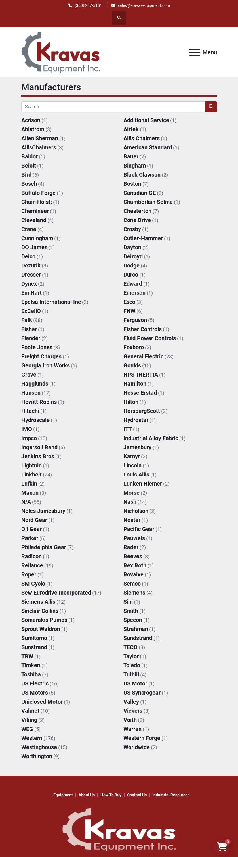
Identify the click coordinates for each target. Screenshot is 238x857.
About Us (87, 795)
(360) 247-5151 (88, 5)
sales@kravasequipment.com (144, 5)
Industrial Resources (170, 795)
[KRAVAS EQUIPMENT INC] (119, 829)
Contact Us (137, 795)
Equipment (63, 795)
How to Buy (110, 795)
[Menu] (194, 52)
